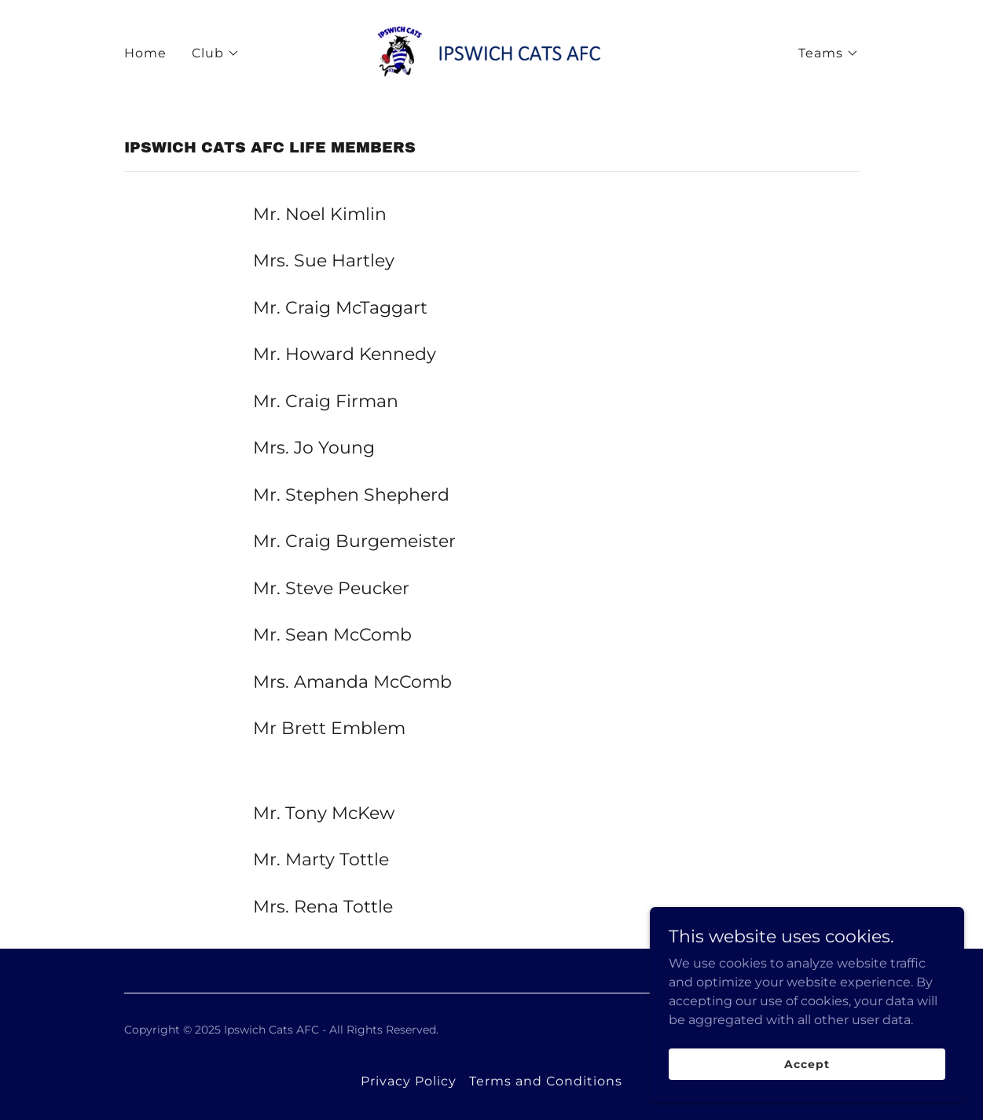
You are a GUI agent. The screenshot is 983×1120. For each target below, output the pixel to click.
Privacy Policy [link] (409, 1081)
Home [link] (145, 53)
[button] (216, 53)
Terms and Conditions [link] (545, 1081)
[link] (491, 52)
